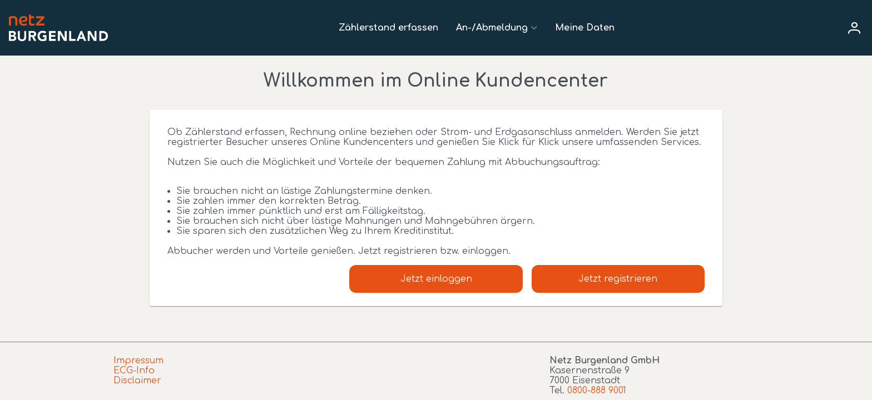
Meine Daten (585, 28)
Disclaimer (137, 381)
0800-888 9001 (596, 391)
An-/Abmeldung (492, 28)
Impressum (138, 361)
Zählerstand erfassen (388, 28)
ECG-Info (134, 371)
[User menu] (854, 28)
